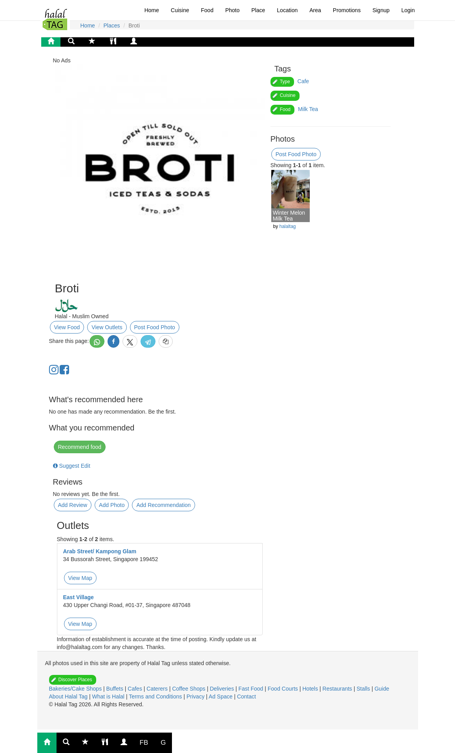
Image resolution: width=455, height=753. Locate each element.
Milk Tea (308, 109)
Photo (232, 10)
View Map (80, 578)
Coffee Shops (189, 689)
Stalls (363, 689)
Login (408, 10)
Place (258, 10)
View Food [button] (67, 327)
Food (207, 10)
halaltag (287, 226)
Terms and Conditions (156, 696)
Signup (381, 10)
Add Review (73, 505)
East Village (78, 597)
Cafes (135, 689)
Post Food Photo (154, 327)
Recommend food (80, 447)
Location (287, 10)
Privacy (196, 696)
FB (144, 742)
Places (112, 25)
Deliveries (222, 689)
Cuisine (180, 10)
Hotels (311, 689)
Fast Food (251, 689)
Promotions (347, 10)
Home (151, 10)
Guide (382, 689)
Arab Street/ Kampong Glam (100, 551)
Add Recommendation (163, 505)
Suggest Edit (71, 466)
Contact (246, 696)
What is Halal (109, 696)
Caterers (157, 689)
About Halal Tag (69, 696)
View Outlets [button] (106, 327)
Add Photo (111, 505)
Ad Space (221, 696)
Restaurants (337, 689)
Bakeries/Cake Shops (76, 689)
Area (315, 10)
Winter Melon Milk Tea (289, 216)
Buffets (115, 689)
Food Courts (284, 689)
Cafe (303, 81)
